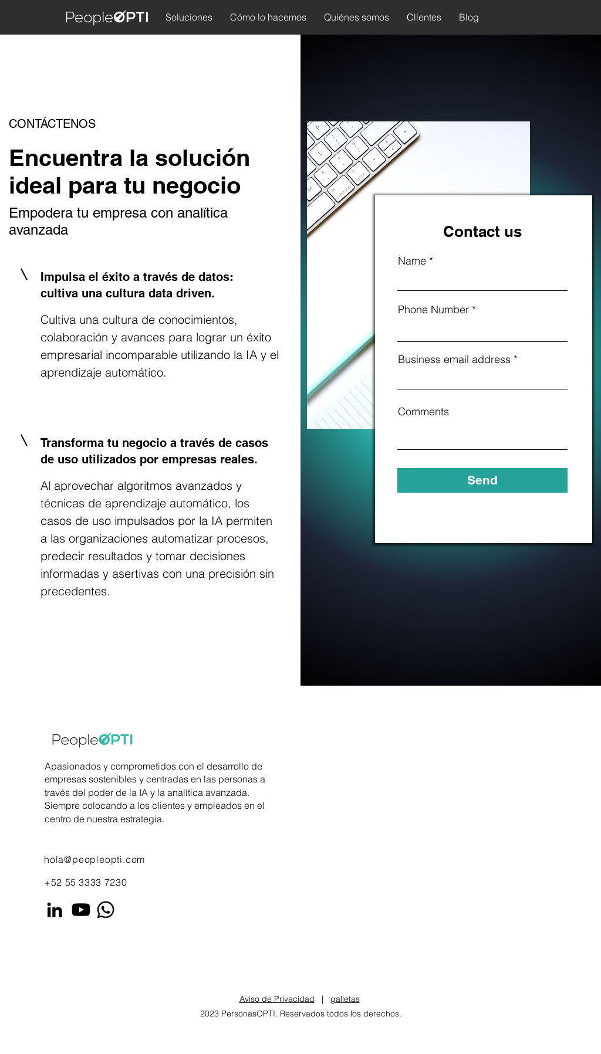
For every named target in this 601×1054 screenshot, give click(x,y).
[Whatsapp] (105, 909)
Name (412, 261)
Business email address (454, 359)
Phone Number (433, 309)
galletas (345, 999)
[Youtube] (81, 909)
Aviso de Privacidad (277, 999)
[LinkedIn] (54, 909)
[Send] (482, 480)
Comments (423, 411)
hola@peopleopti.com (94, 859)
